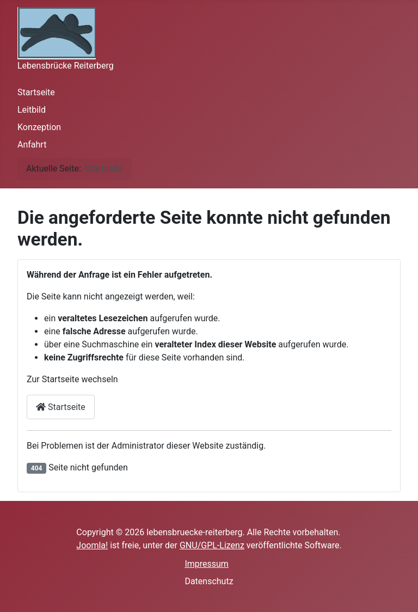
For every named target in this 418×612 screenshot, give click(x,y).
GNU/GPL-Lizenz (212, 545)
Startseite (36, 92)
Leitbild (31, 110)
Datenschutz (209, 581)
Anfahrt (31, 144)
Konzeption (39, 127)
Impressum (207, 564)
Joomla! (92, 545)
